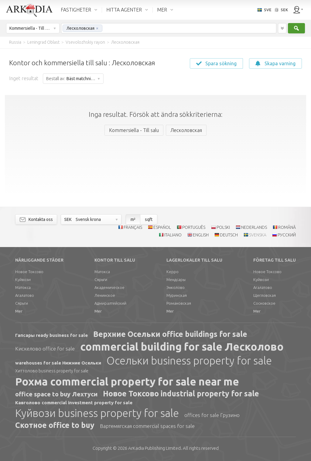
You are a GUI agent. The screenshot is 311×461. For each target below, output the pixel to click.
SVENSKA (257, 234)
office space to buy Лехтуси (56, 394)
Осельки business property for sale (189, 360)
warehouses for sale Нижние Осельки (58, 362)
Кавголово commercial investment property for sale (73, 402)
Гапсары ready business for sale (51, 335)
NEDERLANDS (254, 227)
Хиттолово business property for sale (51, 370)
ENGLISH (201, 234)
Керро (172, 271)
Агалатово (24, 295)
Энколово (175, 287)
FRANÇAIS (133, 227)
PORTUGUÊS (193, 227)
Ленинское (104, 295)
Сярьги (21, 303)
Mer (18, 311)
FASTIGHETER (76, 9)
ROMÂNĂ (287, 227)
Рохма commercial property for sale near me (127, 381)
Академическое (109, 287)
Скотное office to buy (54, 425)
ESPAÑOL (162, 227)
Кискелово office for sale (45, 348)
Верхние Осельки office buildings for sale (170, 334)
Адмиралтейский (110, 303)
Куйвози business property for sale (97, 413)
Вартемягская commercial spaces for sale (147, 426)
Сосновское (264, 303)
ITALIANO (173, 234)
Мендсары (176, 279)
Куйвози (23, 279)
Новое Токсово (29, 271)
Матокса (23, 287)
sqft (148, 219)
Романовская (178, 303)
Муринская (176, 295)
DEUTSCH (229, 234)
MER (162, 9)
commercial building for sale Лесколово (182, 347)
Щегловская (264, 295)
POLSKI (223, 227)
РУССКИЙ (287, 234)
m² (133, 219)
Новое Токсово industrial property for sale (181, 393)
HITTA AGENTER (124, 9)
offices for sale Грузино (212, 415)
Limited (154, 448)
